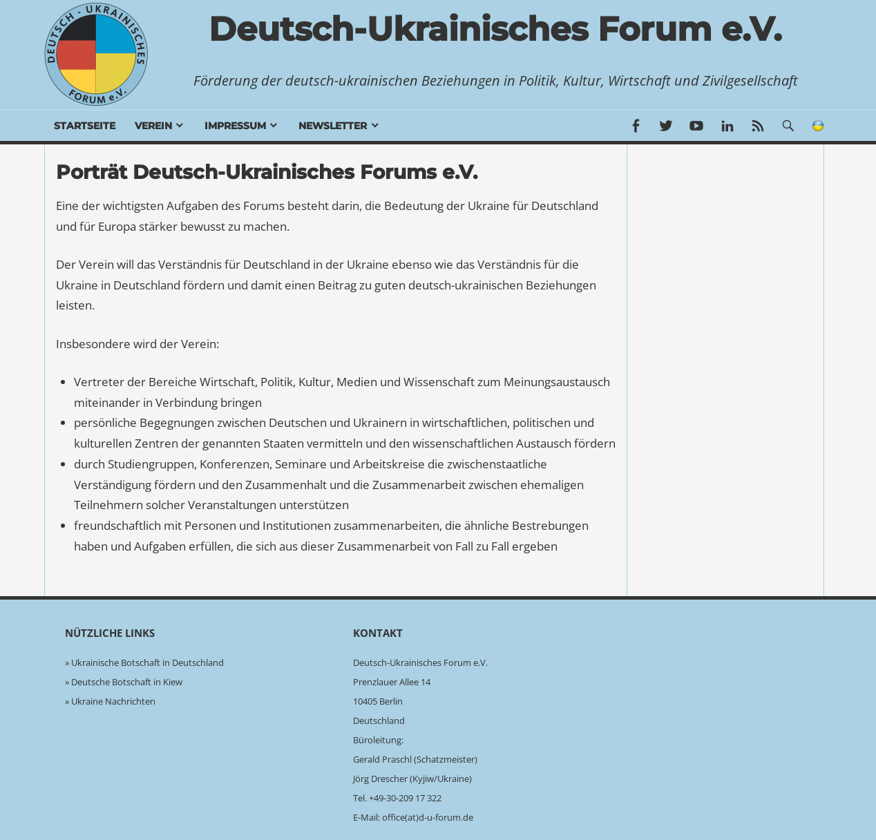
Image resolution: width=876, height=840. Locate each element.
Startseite (84, 126)
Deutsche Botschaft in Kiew (126, 682)
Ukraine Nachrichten (113, 701)
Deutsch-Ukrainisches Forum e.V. (495, 29)
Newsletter (332, 126)
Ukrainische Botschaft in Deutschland (147, 662)
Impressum (235, 126)
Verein (153, 126)
